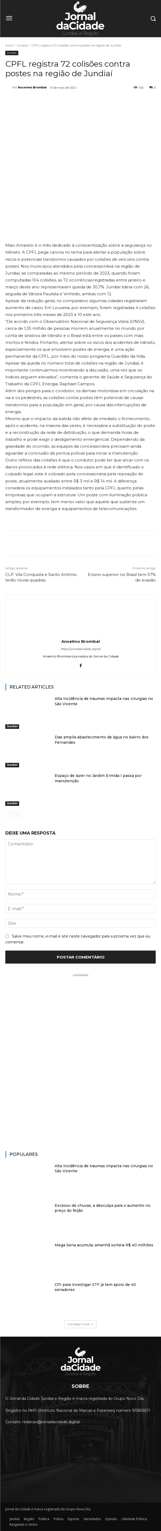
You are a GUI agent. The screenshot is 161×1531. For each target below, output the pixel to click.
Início (9, 45)
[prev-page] (8, 814)
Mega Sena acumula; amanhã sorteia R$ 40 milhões (104, 1245)
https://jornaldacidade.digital (80, 649)
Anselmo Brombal (32, 87)
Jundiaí (22, 45)
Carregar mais (80, 1324)
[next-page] (17, 814)
